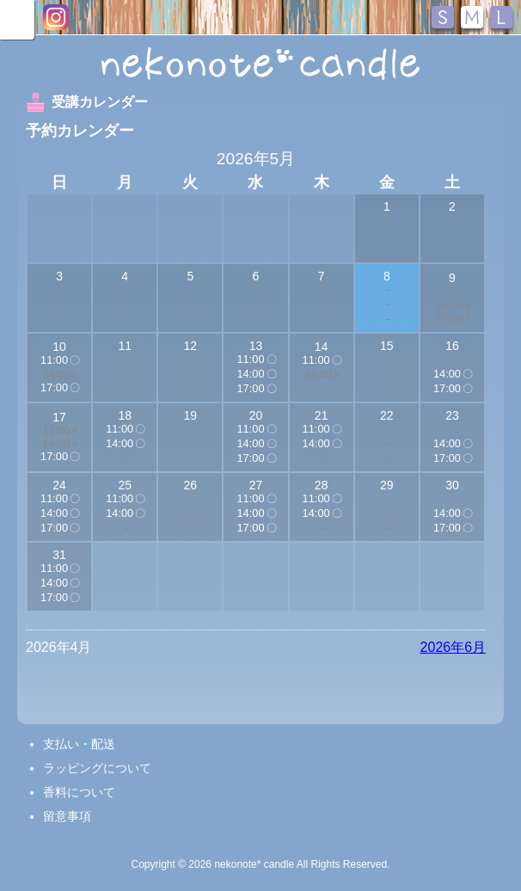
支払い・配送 (79, 744)
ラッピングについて (97, 768)
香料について (79, 792)
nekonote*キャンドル (260, 63)
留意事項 (67, 816)
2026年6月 (453, 647)
